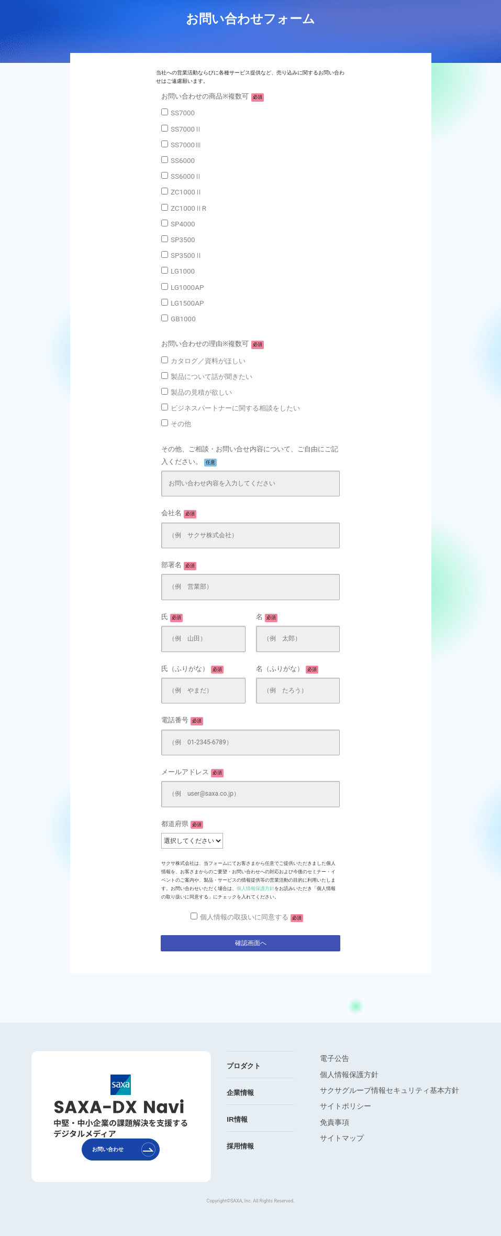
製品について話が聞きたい (211, 377)
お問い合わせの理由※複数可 (212, 344)
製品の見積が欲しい (201, 392)
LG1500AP (187, 303)
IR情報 (237, 1119)
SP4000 (183, 224)
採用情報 (240, 1146)
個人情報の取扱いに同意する (251, 918)
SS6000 (183, 161)
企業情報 (240, 1093)
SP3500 (183, 240)
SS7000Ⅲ (186, 145)
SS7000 (183, 113)
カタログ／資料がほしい (208, 361)
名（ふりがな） (287, 669)
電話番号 (182, 720)
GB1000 (183, 319)
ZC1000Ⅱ (186, 192)
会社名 (178, 513)
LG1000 (183, 271)
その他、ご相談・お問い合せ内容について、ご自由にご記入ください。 (249, 456)
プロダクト (244, 1066)
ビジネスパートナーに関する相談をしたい (235, 408)
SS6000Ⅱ (186, 176)
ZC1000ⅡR (188, 208)
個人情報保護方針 (255, 888)
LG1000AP (187, 287)
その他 (181, 424)
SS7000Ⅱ (186, 129)
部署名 (178, 565)
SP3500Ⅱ (186, 255)
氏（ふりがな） (192, 669)
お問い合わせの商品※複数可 (212, 97)
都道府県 (182, 824)
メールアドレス (192, 772)
